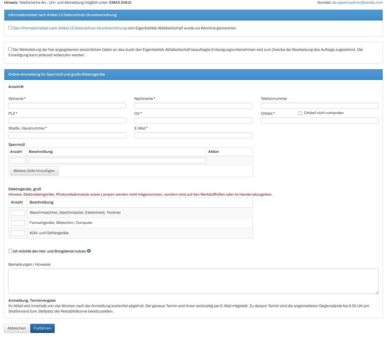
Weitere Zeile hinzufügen (34, 171)
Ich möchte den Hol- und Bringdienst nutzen (47, 251)
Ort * (138, 113)
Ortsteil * (268, 113)
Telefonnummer (274, 99)
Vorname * (17, 99)
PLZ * (13, 113)
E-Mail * (141, 128)
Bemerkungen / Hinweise (29, 264)
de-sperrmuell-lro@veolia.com (357, 3)
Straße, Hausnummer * (27, 128)
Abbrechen (17, 328)
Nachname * (144, 99)
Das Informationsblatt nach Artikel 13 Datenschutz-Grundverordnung (70, 28)
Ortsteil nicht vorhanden (321, 113)
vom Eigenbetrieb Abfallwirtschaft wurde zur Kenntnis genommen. (122, 28)
